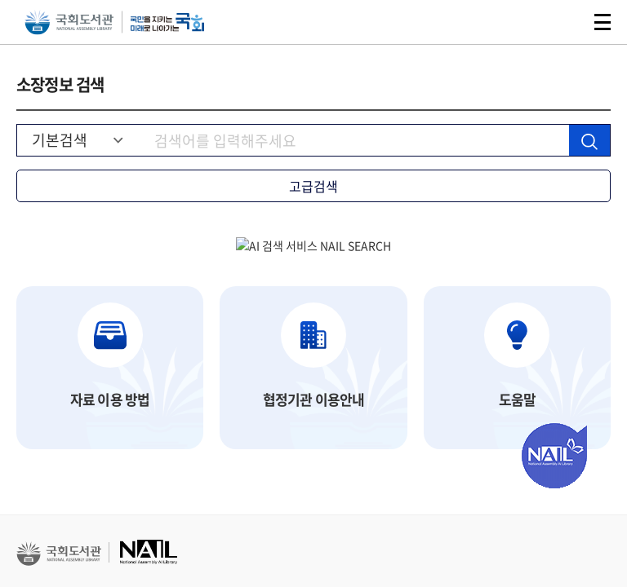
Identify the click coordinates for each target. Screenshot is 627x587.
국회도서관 (68, 22)
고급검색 (313, 186)
